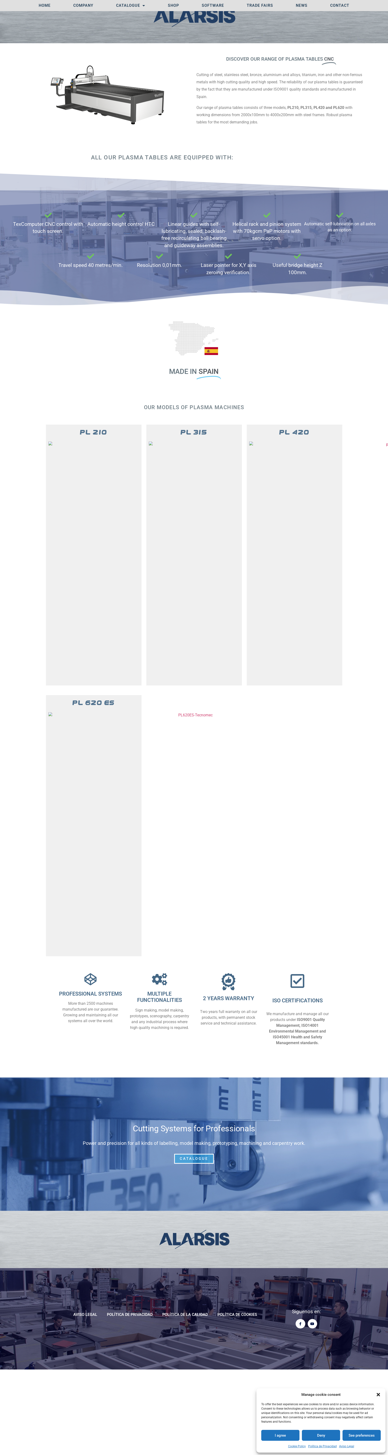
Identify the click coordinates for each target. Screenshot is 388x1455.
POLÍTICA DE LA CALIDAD (185, 1335)
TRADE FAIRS (260, 5)
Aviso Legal (346, 1446)
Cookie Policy (297, 1446)
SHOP (173, 5)
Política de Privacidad (322, 1446)
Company (83, 5)
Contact (339, 5)
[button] (378, 1394)
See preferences (362, 1435)
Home (45, 5)
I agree (280, 1435)
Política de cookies (237, 1335)
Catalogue (130, 5)
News (301, 5)
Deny (321, 1435)
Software (213, 5)
